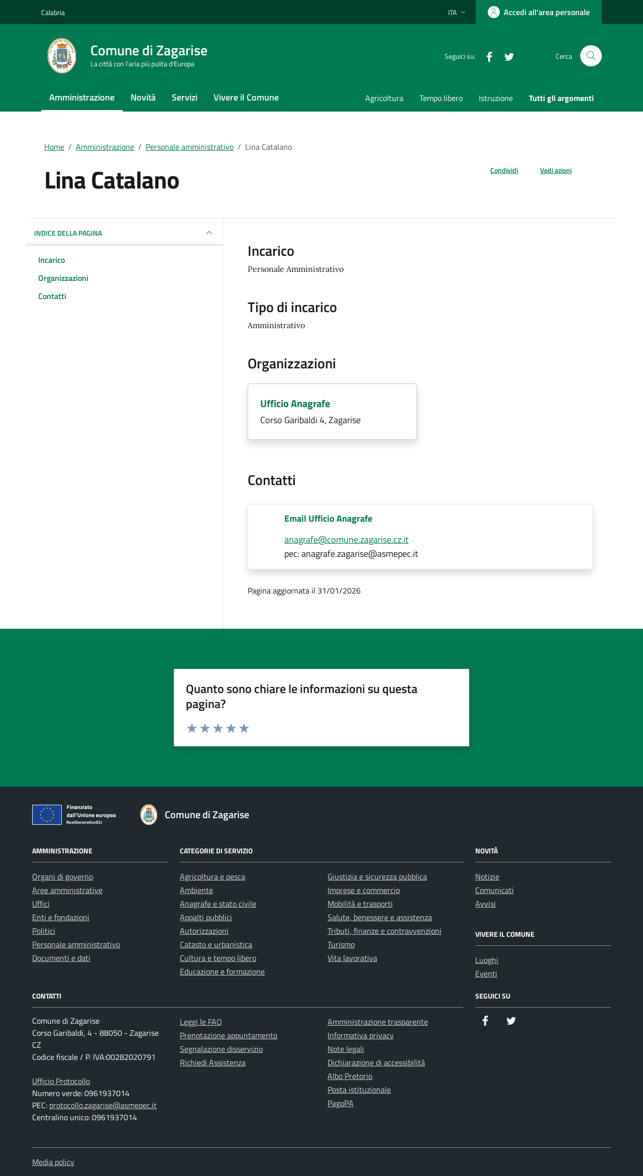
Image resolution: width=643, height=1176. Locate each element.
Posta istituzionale (359, 1090)
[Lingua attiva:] (458, 12)
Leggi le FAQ (201, 1022)
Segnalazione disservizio (221, 1049)
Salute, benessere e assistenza (380, 917)
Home (54, 147)
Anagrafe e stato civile (218, 904)
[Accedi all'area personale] (539, 12)
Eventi (486, 973)
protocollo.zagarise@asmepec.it (103, 1105)
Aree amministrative (67, 890)
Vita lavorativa (352, 958)
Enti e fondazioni (60, 917)
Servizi (184, 97)
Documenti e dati (61, 958)
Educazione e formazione (222, 971)
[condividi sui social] (496, 170)
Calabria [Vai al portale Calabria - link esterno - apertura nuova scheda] (53, 12)
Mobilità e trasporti (360, 904)
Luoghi (486, 960)
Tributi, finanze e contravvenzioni (385, 931)
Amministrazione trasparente (378, 1022)
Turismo (341, 944)
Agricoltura (384, 98)
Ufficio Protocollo (61, 1081)
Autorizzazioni (204, 931)
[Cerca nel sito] (591, 56)
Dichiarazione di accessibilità (376, 1062)
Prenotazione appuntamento (228, 1035)
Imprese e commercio (364, 890)
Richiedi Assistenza (213, 1062)
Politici (43, 931)
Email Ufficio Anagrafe (328, 518)
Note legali (346, 1049)
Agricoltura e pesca (212, 876)
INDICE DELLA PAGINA (124, 233)
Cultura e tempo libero (218, 958)
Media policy (53, 1162)
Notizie (487, 876)
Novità (143, 97)
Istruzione (496, 98)
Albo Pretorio (350, 1076)
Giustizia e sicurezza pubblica (377, 876)
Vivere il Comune (246, 97)
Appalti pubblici (206, 917)
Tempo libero (441, 98)
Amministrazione (82, 97)
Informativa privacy (361, 1035)
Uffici (41, 904)
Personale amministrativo (190, 147)
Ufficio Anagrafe (295, 403)
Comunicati (494, 890)
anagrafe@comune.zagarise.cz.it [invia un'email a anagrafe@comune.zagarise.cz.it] (346, 539)
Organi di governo (62, 876)
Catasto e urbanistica (216, 944)
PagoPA (341, 1103)
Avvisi (485, 904)
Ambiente (196, 890)
